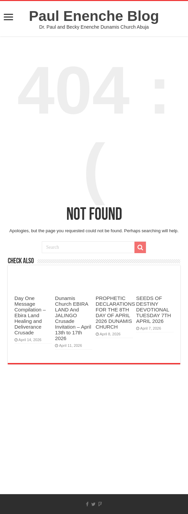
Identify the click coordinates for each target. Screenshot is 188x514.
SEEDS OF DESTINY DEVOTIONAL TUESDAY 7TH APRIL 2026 (153, 309)
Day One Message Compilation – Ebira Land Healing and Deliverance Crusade (30, 315)
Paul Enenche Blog (94, 16)
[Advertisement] (94, 440)
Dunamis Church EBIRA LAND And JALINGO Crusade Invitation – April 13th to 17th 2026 (73, 318)
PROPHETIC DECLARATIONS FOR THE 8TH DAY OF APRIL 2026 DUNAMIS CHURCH (115, 312)
